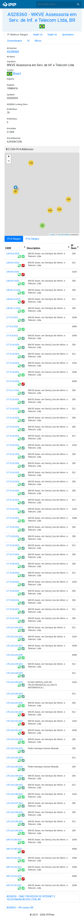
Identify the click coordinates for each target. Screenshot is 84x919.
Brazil (14, 73)
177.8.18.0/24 (12, 399)
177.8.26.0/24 (12, 536)
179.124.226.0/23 (14, 664)
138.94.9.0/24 (12, 281)
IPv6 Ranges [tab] (32, 238)
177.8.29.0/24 (12, 591)
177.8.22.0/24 (12, 463)
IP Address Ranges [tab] (17, 34)
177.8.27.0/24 (12, 554)
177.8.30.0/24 (12, 600)
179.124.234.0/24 (14, 748)
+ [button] (9, 156)
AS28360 (13, 52)
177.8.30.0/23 (12, 609)
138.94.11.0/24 (13, 308)
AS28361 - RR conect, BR (20, 907)
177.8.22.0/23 (12, 472)
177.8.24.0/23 (12, 500)
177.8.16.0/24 (12, 344)
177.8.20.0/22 (12, 445)
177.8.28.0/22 (12, 582)
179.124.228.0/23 (14, 673)
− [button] (9, 161)
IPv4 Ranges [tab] (14, 238)
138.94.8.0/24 (12, 253)
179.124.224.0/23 (14, 627)
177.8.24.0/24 (12, 490)
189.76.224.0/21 (14, 867)
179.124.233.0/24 (14, 739)
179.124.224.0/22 (14, 636)
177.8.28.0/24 (12, 563)
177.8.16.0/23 (12, 354)
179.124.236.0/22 (14, 794)
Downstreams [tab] (14, 40)
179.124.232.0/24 (14, 703)
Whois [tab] (38, 40)
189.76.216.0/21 (14, 858)
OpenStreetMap (64, 235)
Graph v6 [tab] (52, 34)
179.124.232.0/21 (14, 730)
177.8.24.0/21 (12, 518)
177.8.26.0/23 (12, 545)
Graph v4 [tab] (37, 34)
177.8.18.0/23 (12, 408)
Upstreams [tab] (68, 34)
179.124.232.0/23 (14, 712)
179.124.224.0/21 (14, 645)
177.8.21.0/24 (12, 454)
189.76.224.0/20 (14, 876)
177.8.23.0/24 (12, 481)
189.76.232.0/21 (14, 885)
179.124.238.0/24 (14, 812)
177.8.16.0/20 (12, 381)
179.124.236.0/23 (14, 785)
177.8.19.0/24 (12, 417)
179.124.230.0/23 (14, 693)
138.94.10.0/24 (13, 290)
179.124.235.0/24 (14, 766)
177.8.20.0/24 (12, 427)
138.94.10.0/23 (13, 299)
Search (78, 4)
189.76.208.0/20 (14, 849)
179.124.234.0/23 (14, 757)
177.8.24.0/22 (12, 509)
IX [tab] (28, 40)
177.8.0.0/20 (12, 326)
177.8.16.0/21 (12, 372)
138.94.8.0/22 (12, 271)
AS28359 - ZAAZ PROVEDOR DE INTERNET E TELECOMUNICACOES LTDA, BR (31, 898)
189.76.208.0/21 (14, 839)
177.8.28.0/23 (12, 573)
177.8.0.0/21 (12, 317)
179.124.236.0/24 (14, 776)
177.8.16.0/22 (12, 363)
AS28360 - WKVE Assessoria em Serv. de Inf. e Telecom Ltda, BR (42, 17)
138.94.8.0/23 (12, 262)
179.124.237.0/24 (14, 803)
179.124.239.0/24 (14, 830)
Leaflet (52, 235)
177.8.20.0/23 (12, 436)
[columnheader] (15, 247)
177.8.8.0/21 (12, 335)
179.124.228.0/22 (14, 682)
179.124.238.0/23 (14, 821)
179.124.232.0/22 (14, 721)
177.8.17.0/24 (12, 390)
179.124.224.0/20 (14, 655)
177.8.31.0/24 (12, 618)
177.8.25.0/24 (12, 527)
